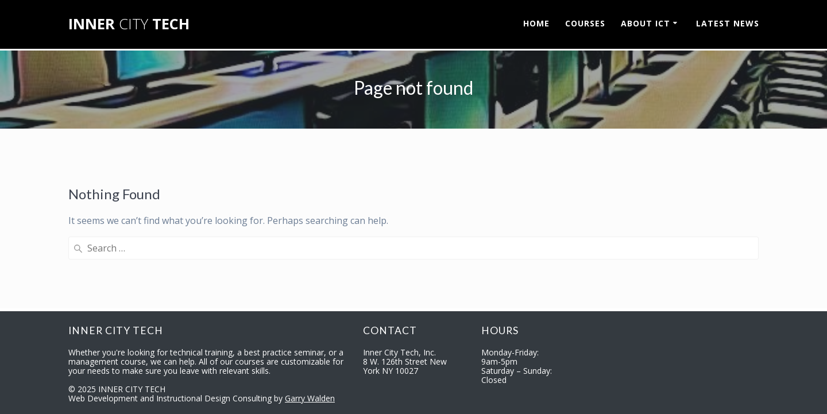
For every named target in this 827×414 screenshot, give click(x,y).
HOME (536, 23)
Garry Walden (310, 398)
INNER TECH (129, 24)
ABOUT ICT (645, 23)
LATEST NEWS (727, 23)
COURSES (585, 23)
